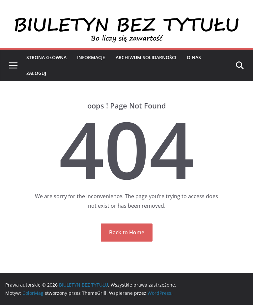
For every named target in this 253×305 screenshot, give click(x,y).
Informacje (91, 57)
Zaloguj (36, 73)
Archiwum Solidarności (146, 57)
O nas (194, 57)
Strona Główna (46, 57)
